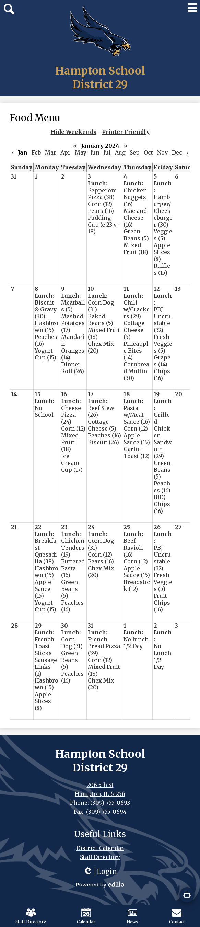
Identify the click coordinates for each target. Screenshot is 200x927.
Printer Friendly (126, 131)
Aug (120, 152)
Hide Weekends (73, 131)
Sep (135, 152)
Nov (162, 152)
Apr (65, 152)
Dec (177, 152)
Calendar (86, 916)
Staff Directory (30, 916)
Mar (50, 152)
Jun (95, 152)
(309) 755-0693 (110, 802)
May (80, 152)
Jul (107, 152)
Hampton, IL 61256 (100, 793)
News (132, 916)
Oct (148, 152)
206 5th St (100, 784)
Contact (177, 916)
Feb (36, 152)
